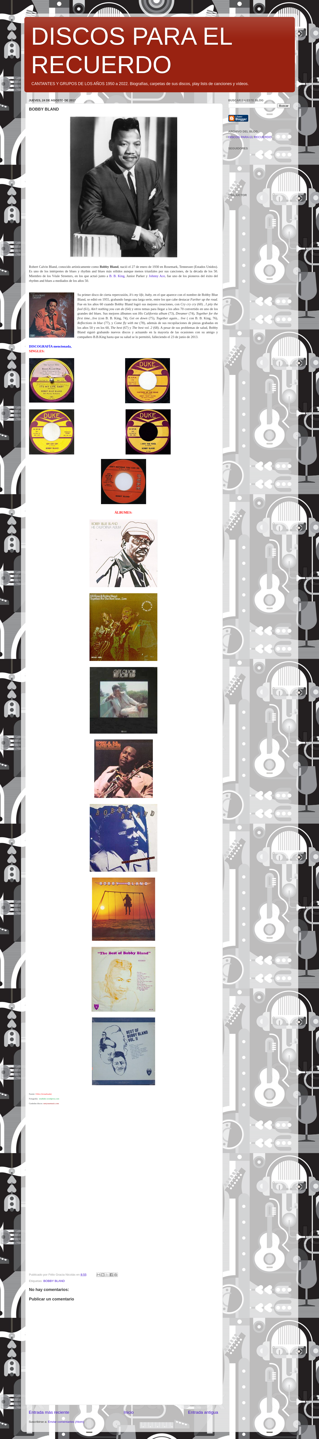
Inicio (129, 1412)
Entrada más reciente (49, 1412)
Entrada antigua (203, 1412)
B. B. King (116, 276)
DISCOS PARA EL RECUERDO (249, 137)
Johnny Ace (157, 276)
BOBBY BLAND (54, 1281)
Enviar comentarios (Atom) (66, 1421)
